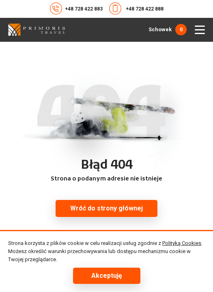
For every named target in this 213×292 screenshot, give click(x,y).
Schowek (167, 29)
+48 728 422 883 (76, 8)
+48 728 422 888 (136, 8)
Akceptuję (106, 275)
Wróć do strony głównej (106, 208)
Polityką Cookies (181, 243)
